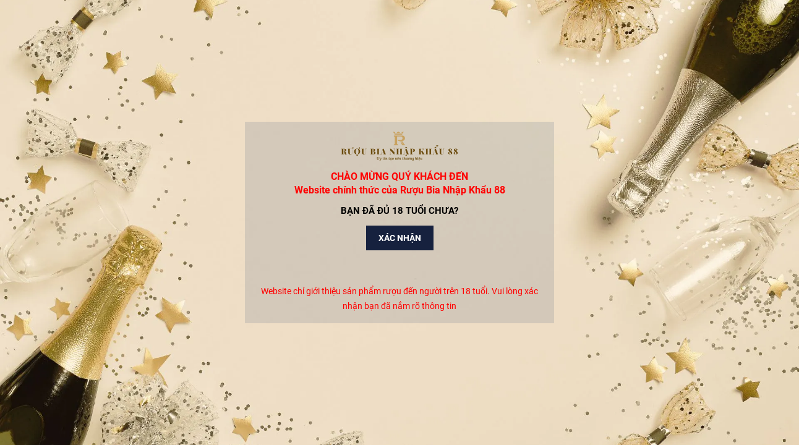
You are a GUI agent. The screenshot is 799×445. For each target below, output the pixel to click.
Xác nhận (399, 238)
